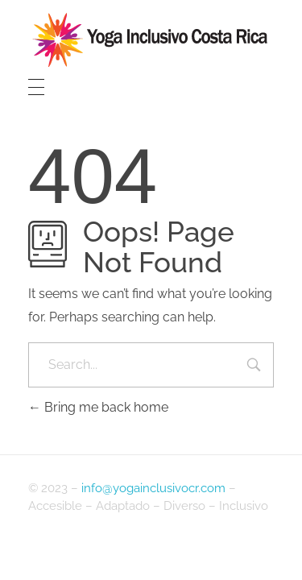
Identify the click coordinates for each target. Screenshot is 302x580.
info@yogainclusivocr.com (153, 488)
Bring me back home (98, 407)
